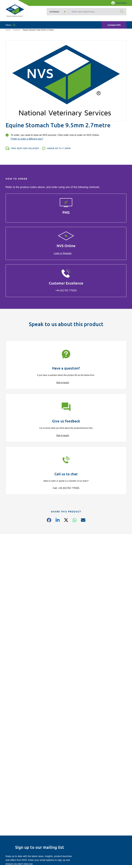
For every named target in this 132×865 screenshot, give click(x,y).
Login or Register (63, 253)
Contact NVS (114, 24)
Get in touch (62, 382)
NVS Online (118, 3)
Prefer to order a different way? (27, 139)
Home (8, 30)
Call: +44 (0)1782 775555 (66, 488)
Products (16, 30)
